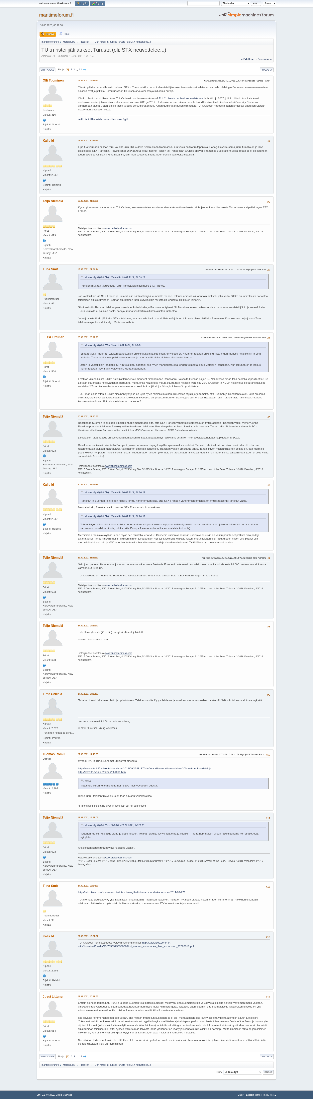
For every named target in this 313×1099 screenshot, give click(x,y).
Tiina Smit (50, 269)
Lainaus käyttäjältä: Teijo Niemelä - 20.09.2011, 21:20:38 (114, 492)
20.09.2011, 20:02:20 (88, 337)
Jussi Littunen (53, 337)
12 (80, 69)
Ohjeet (241, 1095)
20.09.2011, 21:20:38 (88, 416)
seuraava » (265, 59)
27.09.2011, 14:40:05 (88, 754)
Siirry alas (47, 70)
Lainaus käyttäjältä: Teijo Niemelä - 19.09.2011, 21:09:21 (114, 277)
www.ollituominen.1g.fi (116, 119)
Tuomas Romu (54, 754)
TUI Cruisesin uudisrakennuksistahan (180, 98)
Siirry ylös (47, 1056)
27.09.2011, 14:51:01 (88, 817)
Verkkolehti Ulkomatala (90, 119)
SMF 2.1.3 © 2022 (45, 1095)
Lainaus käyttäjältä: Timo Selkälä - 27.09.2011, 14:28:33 (113, 825)
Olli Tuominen (53, 80)
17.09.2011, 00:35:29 (88, 140)
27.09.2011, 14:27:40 (88, 625)
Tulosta (267, 70)
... (77, 69)
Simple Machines (63, 1095)
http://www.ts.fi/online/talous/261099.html (102, 772)
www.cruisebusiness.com (118, 228)
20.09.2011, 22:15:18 (88, 484)
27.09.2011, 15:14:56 (88, 886)
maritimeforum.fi (56, 15)
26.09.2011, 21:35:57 (88, 557)
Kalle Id (48, 140)
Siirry (219, 1072)
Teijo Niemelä (53, 201)
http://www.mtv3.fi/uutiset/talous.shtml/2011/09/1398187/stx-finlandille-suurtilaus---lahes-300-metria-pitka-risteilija (144, 768)
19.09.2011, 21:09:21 (88, 201)
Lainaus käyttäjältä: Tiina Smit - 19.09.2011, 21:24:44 (112, 345)
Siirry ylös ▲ (270, 1095)
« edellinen (248, 59)
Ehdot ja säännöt (254, 1095)
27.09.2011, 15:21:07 (88, 936)
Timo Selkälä (52, 694)
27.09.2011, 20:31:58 (88, 996)
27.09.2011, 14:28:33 (88, 694)
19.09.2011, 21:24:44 (88, 269)
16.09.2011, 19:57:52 (88, 80)
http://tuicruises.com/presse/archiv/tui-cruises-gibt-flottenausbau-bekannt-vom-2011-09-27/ (131, 892)
